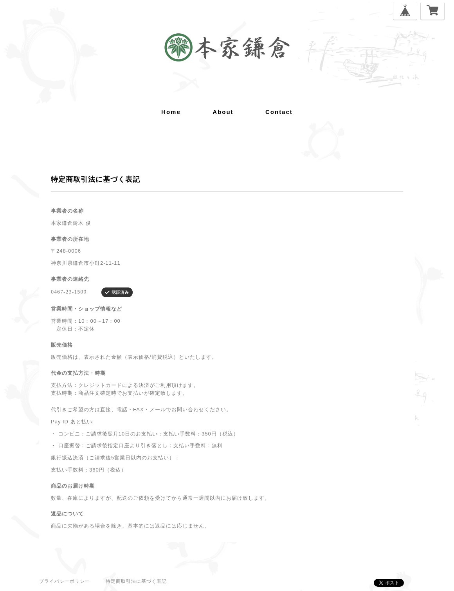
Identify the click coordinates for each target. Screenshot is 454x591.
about (223, 111)
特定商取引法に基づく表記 (136, 581)
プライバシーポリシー (64, 581)
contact (279, 111)
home (171, 111)
